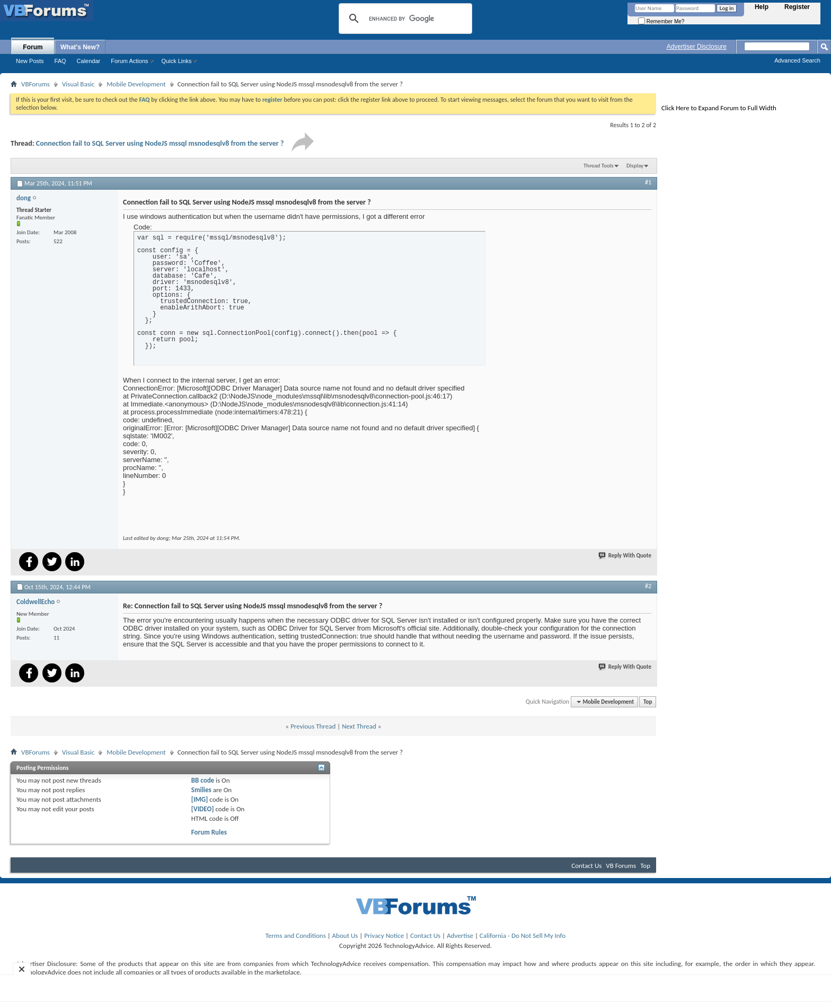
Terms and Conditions (296, 935)
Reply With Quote (625, 555)
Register (797, 7)
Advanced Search (797, 60)
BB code (202, 780)
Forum (32, 47)
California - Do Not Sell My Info (522, 935)
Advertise (460, 935)
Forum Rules (209, 832)
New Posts (30, 61)
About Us (345, 935)
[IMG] (199, 799)
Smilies (201, 790)
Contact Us (586, 866)
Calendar (89, 61)
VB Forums (621, 866)
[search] (404, 18)
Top (647, 701)
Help (761, 7)
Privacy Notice (384, 935)
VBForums (35, 84)
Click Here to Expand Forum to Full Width (718, 108)
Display (634, 165)
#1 (648, 182)
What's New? (80, 47)
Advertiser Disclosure (697, 46)
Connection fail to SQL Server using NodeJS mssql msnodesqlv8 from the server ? (160, 143)
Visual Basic (78, 84)
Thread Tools (599, 165)
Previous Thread (312, 726)
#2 (648, 586)
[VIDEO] (202, 809)
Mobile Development (136, 84)
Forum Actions (129, 61)
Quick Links (177, 61)
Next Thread (359, 726)
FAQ (60, 61)
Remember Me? (661, 21)
